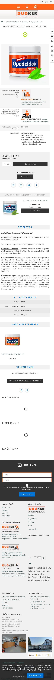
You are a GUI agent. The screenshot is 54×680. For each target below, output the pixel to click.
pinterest (43, 558)
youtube (30, 564)
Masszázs (25, 22)
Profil (46, 2)
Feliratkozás (25, 177)
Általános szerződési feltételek (13, 597)
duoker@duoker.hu (38, 602)
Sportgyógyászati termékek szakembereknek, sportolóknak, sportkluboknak (13, 555)
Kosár (30, 525)
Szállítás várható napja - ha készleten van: (10, 128)
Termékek (5, 510)
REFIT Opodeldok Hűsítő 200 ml (35, 201)
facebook (30, 558)
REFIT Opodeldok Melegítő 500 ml (12, 354)
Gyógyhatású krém (37, 22)
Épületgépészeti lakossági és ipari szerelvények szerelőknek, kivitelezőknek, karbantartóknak (13, 573)
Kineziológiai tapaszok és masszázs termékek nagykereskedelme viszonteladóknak (15, 536)
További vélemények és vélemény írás (25, 381)
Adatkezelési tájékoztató (11, 600)
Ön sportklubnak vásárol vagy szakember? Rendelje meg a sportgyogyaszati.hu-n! (10, 113)
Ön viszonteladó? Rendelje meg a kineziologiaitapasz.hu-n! (10, 93)
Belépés (42, 2)
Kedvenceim (32, 529)
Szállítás (5, 605)
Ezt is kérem (36, 211)
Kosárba (32, 164)
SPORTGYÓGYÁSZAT (12, 22)
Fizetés (4, 602)
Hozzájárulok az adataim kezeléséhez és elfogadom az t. (27, 488)
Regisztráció (32, 518)
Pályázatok (6, 516)
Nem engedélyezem (18, 677)
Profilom (31, 522)
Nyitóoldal (6, 507)
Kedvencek (50, 2)
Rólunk (4, 513)
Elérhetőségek (7, 608)
